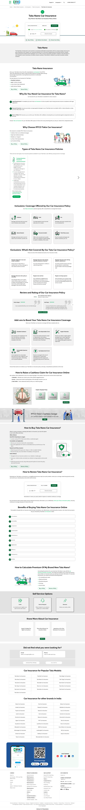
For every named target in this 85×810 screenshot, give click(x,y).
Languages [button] (57, 2)
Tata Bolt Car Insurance (42, 660)
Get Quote (54, 25)
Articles (28, 776)
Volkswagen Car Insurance (20, 714)
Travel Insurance (30, 764)
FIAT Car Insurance (42, 704)
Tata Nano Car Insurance (20, 660)
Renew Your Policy (54, 40)
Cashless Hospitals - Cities (32, 783)
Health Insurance (30, 762)
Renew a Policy (24, 450)
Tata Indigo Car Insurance (65, 660)
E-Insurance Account (68, 788)
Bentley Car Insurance (42, 717)
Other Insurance (30, 772)
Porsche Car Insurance (20, 701)
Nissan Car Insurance (42, 701)
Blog (28, 777)
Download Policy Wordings (31, 646)
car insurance (37, 72)
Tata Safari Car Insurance (42, 666)
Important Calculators (31, 779)
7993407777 (63, 763)
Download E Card (47, 772)
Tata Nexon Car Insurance (42, 663)
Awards (11, 766)
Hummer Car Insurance (65, 697)
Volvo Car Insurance (64, 707)
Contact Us (63, 759)
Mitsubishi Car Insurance (20, 711)
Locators (45, 776)
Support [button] (51, 2)
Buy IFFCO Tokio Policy (48, 761)
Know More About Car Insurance (42, 602)
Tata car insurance (17, 120)
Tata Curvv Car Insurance (42, 670)
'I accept (36, 29)
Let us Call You (54, 646)
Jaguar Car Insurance (20, 704)
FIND (45, 403)
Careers (11, 764)
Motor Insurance (30, 761)
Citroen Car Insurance (20, 717)
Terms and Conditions (38, 29)
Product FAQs (29, 774)
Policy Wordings (47, 766)
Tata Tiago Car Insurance (64, 663)
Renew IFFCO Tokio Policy (49, 759)
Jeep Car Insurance (65, 717)
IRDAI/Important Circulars (28, 788)
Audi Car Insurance (20, 697)
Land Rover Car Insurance (42, 707)
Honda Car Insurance (20, 691)
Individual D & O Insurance (32, 770)
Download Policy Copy (48, 770)
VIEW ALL (42, 622)
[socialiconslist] (61, 773)
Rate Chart (46, 777)
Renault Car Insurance (42, 691)
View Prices (66, 386)
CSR (11, 768)
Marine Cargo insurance (31, 768)
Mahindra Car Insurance (65, 691)
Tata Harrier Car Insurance (65, 666)
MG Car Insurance (65, 714)
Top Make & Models (31, 781)
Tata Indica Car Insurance (42, 673)
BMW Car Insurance (42, 711)
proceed (54, 469)
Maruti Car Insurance (20, 688)
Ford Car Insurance (42, 688)
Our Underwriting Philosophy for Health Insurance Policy (44, 788)
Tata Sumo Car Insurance (20, 673)
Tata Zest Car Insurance (20, 666)
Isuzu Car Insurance (65, 694)
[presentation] (72, 288)
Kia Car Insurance (42, 697)
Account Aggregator (42, 789)
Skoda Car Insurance (42, 694)
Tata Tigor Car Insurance (20, 670)
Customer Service (47, 764)
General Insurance (30, 759)
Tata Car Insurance (65, 704)
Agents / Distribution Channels (16, 769)
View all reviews (43, 296)
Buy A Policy (29, 40)
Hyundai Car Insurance (20, 707)
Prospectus (46, 768)
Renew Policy (24, 89)
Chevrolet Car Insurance (65, 701)
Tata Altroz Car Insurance (64, 670)
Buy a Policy (14, 89)
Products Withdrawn (59, 788)
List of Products (47, 779)
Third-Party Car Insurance (26, 171)
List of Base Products (48, 781)
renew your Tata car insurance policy (62, 484)
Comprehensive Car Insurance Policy (63, 177)
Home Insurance (30, 766)
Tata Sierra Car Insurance (20, 676)
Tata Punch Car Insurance (65, 673)
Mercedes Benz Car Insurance (42, 720)
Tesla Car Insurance (20, 720)
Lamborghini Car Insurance (42, 714)
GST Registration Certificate (17, 788)
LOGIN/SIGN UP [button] (71, 2)
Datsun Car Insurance (65, 688)
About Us (12, 759)
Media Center (12, 771)
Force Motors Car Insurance (65, 711)
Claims (45, 762)
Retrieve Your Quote (41, 40)
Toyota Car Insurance (20, 694)
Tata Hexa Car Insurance (20, 663)
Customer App (46, 774)
